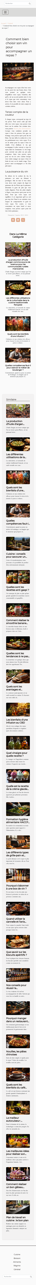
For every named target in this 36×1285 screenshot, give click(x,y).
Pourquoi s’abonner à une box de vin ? (17, 887)
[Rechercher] (18, 3)
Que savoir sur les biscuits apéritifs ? (16, 953)
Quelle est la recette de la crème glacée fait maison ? (17, 789)
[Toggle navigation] (5, 12)
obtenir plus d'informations (22, 128)
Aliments (17, 1262)
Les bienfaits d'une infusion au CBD (17, 721)
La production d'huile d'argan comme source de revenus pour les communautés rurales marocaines (18, 264)
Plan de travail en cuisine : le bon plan (17, 1219)
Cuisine (17, 1254)
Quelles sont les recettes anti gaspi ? (17, 588)
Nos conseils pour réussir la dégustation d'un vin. (16, 989)
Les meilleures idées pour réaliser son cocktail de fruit (17, 1154)
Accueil (3, 23)
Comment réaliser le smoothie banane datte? (17, 623)
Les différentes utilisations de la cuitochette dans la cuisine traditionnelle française (18, 301)
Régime (17, 1266)
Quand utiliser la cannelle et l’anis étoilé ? (15, 921)
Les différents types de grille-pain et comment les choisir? (17, 857)
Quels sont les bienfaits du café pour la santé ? (15, 1087)
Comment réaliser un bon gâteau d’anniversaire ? (16, 1187)
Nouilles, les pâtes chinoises (16, 1053)
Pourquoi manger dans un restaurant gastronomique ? (17, 1021)
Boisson (17, 1258)
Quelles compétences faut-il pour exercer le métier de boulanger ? (18, 367)
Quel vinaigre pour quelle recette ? (16, 754)
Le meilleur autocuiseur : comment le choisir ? (17, 1122)
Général (10, 23)
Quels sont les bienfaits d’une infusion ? (18, 335)
